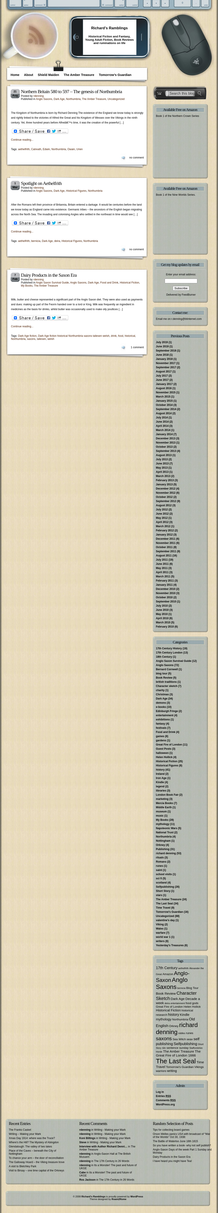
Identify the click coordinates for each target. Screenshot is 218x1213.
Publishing (162, 849)
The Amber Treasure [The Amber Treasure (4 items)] (178, 1051)
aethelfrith (24, 149)
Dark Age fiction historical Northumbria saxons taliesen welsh (73, 335)
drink (114, 335)
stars (159, 895)
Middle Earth (164, 807)
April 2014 (162, 425)
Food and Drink (109, 282)
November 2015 (166, 392)
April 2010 (162, 618)
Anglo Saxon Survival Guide (52, 282)
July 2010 (162, 605)
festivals (161, 727)
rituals (160, 857)
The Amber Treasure (79, 75)
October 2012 (164, 497)
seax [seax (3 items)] (190, 1039)
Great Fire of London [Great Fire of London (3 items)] (169, 1006)
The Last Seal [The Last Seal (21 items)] (176, 1061)
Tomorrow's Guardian (169, 911)
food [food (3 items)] (188, 1003)
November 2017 (166, 363)
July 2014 (162, 417)
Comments (166, 1100)
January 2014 (164, 434)
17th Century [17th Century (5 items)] (166, 968)
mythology (162, 824)
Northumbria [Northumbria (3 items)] (180, 1019)
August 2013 (164, 455)
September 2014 (166, 409)
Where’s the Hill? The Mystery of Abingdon (34, 1142)
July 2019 (162, 342)
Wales (159, 928)
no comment (136, 157)
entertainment (164, 715)
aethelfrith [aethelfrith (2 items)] (183, 968)
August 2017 (164, 371)
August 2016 (164, 388)
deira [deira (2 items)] (167, 1003)
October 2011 (164, 547)
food (120, 335)
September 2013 (166, 451)
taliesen (41, 339)
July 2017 (162, 375)
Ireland (160, 773)
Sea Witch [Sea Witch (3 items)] (179, 1039)
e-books (161, 707)
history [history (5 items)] (173, 1014)
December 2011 (165, 538)
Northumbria (73, 99)
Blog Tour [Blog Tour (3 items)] (192, 988)
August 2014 (164, 413)
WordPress (136, 1196)
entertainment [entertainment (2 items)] (177, 1003)
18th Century (164, 656)
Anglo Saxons (44, 99)
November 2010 (166, 593)
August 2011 (164, 555)
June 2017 (162, 379)
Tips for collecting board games (171, 1129)
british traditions (166, 681)
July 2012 (162, 509)
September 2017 (166, 367)
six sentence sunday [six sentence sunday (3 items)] (175, 1047)
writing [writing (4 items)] (172, 1071)
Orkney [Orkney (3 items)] (174, 1026)
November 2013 (166, 442)
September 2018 (166, 350)
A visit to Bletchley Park (22, 1166)
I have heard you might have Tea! (172, 1161)
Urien (79, 149)
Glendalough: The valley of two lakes (30, 1146)
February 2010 (165, 626)
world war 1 (163, 937)
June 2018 (162, 354)
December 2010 (165, 589)
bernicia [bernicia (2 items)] (181, 988)
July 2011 (162, 559)
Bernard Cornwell (167, 669)
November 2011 (166, 543)
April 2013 (162, 471)
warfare (160, 932)
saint (159, 870)
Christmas (162, 694)
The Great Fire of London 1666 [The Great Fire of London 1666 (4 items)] (178, 1053)
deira (57, 241)
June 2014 (162, 421)
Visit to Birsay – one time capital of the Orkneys (36, 1170)
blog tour (161, 673)
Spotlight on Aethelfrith (41, 183)
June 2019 (162, 346)
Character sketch (166, 686)
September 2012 (166, 501)
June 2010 (162, 609)
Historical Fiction (129, 282)
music (160, 815)
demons (161, 702)
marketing (162, 799)
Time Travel (163, 907)
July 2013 (162, 459)
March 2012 (163, 526)
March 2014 (163, 430)
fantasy (160, 723)
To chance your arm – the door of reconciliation (36, 1158)
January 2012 (164, 534)
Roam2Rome (119, 1199)
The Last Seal (164, 903)
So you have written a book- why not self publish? (182, 1145)
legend (160, 786)
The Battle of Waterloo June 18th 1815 (175, 1141)
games (160, 736)
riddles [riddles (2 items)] (181, 1033)
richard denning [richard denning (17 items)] (177, 1028)
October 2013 (164, 446)
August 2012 (164, 505)
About (28, 75)
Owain (71, 149)
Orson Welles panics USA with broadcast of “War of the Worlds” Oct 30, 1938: (181, 1135)
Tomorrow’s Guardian (115, 75)
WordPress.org (165, 1104)
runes (159, 865)
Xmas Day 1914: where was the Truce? (32, 1138)
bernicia (35, 241)
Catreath (36, 149)
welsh (50, 339)
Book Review (164, 677)
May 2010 (162, 614)
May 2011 (162, 568)
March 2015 (163, 396)
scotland (161, 882)
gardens (161, 740)
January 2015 (164, 400)
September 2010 (166, 601)
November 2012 (166, 492)
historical (130, 335)
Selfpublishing (165, 886)
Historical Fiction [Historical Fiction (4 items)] (168, 1010)
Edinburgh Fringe (167, 711)
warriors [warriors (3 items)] (161, 1071)
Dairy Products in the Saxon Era (49, 275)
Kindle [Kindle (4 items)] (184, 1014)
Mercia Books (164, 803)
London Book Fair (167, 794)
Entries (163, 1096)
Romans (161, 861)
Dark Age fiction (27, 335)
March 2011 (163, 576)
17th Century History (169, 648)
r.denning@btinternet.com (186, 318)
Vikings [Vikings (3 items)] (199, 1067)
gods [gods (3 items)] (195, 1003)
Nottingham (163, 840)
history (160, 769)
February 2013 (165, 480)
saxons (31, 339)
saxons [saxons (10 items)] (164, 1038)
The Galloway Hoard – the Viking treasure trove (37, 1162)
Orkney (160, 845)
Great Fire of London (169, 744)
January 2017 (164, 384)
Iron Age (161, 778)
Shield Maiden (48, 75)
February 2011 (165, 580)
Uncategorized (115, 99)
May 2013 (162, 467)
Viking (160, 924)
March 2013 (163, 476)
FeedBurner (189, 294)
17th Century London (169, 652)
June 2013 (162, 463)
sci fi (159, 878)
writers (160, 941)
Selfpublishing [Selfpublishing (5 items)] (185, 1044)
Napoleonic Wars (166, 828)
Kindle (160, 782)
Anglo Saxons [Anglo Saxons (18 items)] (172, 983)
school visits (164, 874)
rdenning (38, 96)
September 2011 (166, 551)
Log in (160, 1091)
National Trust (165, 832)
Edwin (46, 149)
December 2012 (165, 488)
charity (160, 690)
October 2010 (164, 597)
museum (161, 811)
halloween (162, 753)
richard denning (166, 853)
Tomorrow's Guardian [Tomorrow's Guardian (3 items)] (180, 1067)
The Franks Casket (20, 1129)
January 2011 (164, 584)
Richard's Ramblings (109, 28)
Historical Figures (76, 190)
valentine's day (165, 920)
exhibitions (163, 719)
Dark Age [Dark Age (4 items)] (178, 999)
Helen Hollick (164, 757)
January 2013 (164, 484)
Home (15, 75)
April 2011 (162, 572)
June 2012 (162, 513)
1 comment (137, 347)
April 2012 (162, 522)
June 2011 (162, 563)
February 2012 (165, 530)
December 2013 (165, 438)
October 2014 (164, 405)
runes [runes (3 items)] (189, 1033)
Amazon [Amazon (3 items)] (168, 974)
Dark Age (59, 99)
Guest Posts (163, 748)
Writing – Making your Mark (25, 1134)
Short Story (163, 891)
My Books (27, 285)
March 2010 (163, 622)
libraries (161, 790)
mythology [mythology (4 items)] (163, 1019)
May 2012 (162, 517)
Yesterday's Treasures (170, 945)
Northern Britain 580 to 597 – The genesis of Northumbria (71, 91)
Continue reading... (22, 139)
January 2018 (164, 359)
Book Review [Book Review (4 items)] (166, 993)
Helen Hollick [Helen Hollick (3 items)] (192, 1006)
